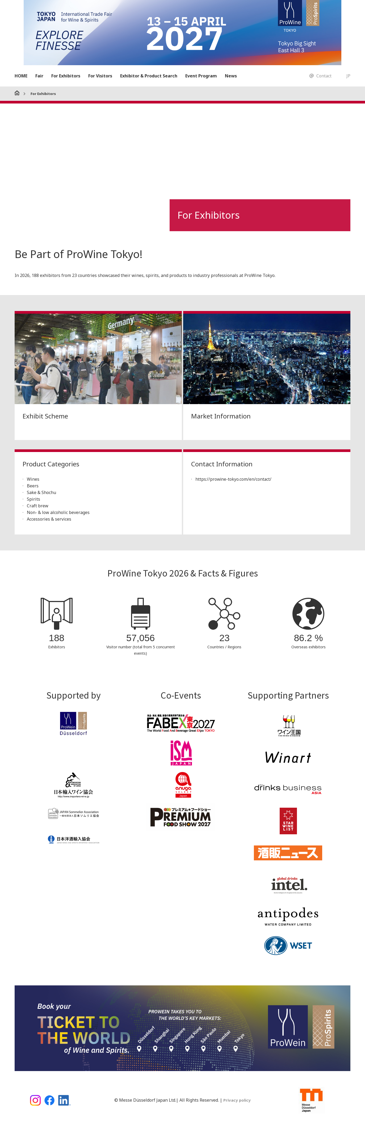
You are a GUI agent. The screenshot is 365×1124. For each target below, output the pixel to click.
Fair (39, 76)
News (231, 76)
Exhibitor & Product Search (148, 76)
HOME (21, 76)
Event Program (201, 76)
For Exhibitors (65, 76)
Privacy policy (236, 1100)
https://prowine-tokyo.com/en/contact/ (233, 479)
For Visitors (100, 76)
